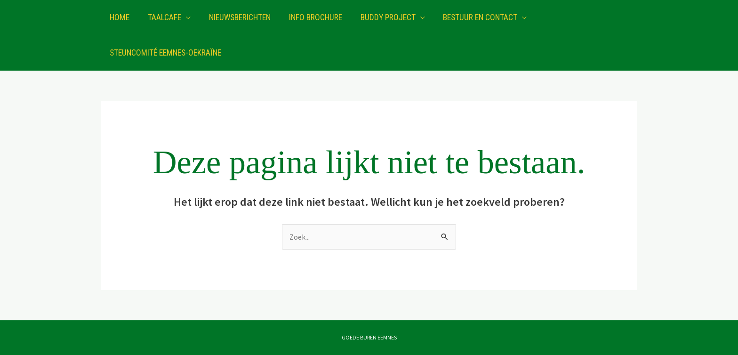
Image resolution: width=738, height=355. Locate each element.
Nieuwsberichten (235, 17)
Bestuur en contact (471, 17)
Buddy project (380, 17)
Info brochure (309, 17)
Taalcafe (162, 17)
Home (119, 17)
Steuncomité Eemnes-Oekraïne (165, 52)
